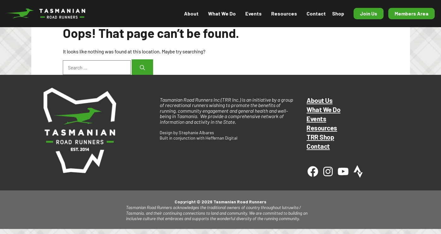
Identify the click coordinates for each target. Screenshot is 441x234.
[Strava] (358, 171)
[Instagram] (328, 171)
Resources (284, 13)
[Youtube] (343, 171)
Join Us (368, 13)
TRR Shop (320, 137)
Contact (316, 13)
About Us (319, 100)
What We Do (222, 13)
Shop (338, 13)
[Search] (142, 67)
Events (253, 13)
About (191, 13)
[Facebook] (313, 171)
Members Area (411, 13)
